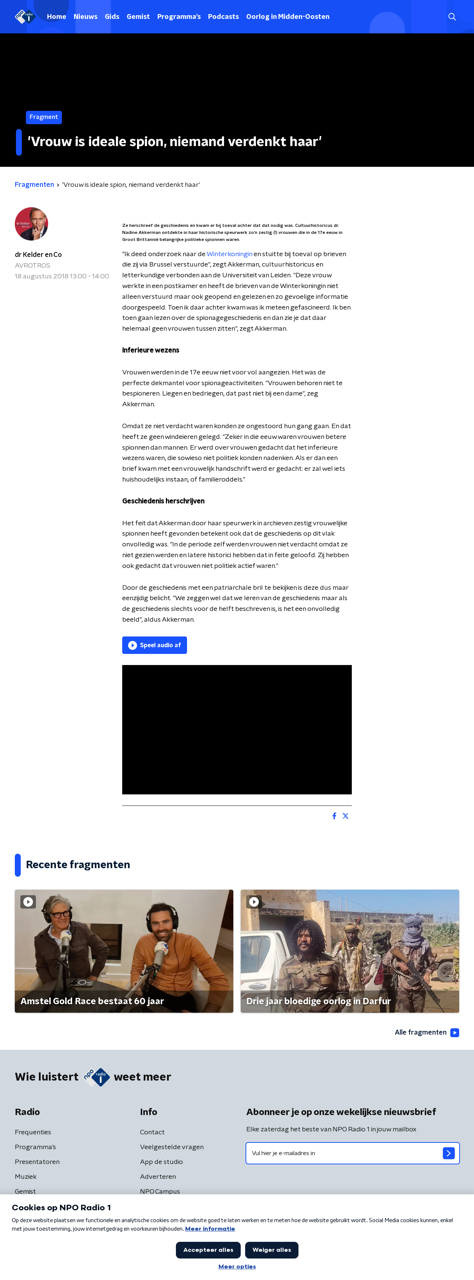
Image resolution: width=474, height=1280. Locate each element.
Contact (152, 1132)
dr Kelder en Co (38, 255)
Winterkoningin (229, 254)
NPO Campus (160, 1191)
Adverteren (158, 1177)
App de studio (161, 1162)
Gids (112, 17)
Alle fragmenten (427, 1032)
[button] (452, 17)
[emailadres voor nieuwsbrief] (352, 1153)
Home (56, 17)
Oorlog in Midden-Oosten (288, 17)
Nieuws (85, 17)
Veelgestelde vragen (172, 1147)
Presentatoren (37, 1162)
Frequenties (33, 1132)
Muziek (26, 1177)
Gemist (138, 17)
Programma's (179, 17)
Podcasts (223, 17)
